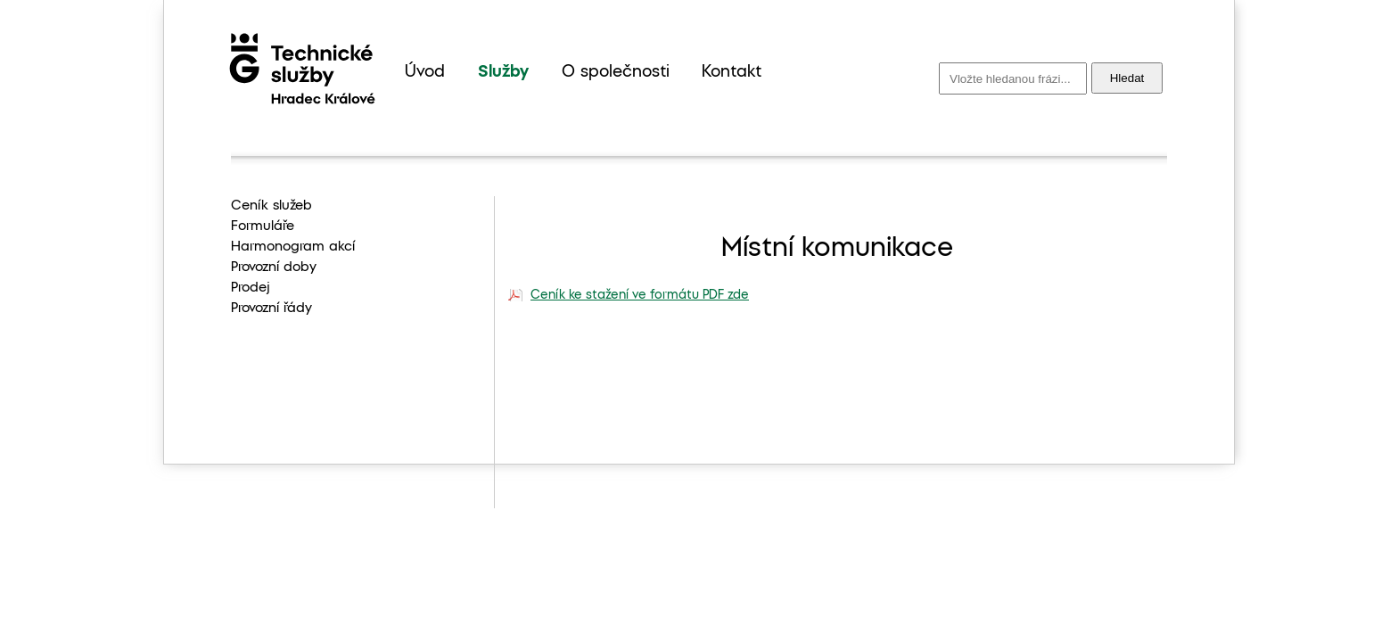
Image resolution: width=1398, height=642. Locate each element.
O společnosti (616, 72)
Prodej (250, 288)
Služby (503, 72)
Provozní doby (274, 267)
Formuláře (262, 226)
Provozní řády (271, 308)
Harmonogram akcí (293, 247)
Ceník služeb (271, 206)
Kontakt (731, 72)
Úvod (425, 72)
